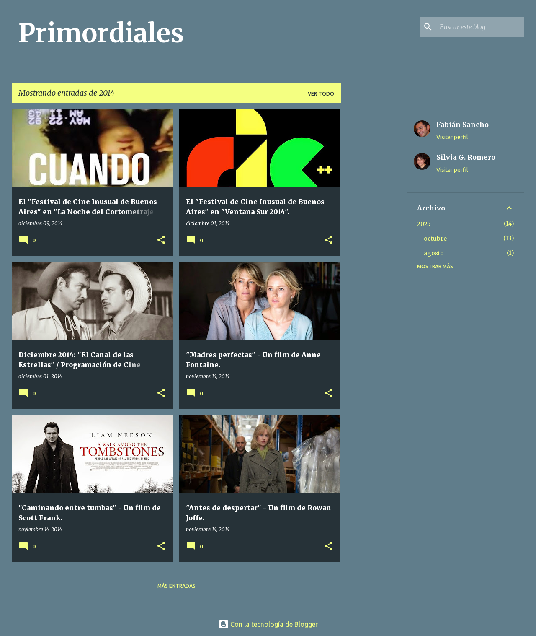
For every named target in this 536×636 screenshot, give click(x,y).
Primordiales (101, 33)
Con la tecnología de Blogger (268, 624)
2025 (424, 224)
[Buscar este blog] (480, 27)
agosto (434, 253)
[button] (161, 240)
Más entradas (176, 586)
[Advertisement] (374, 235)
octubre (435, 238)
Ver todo (321, 93)
